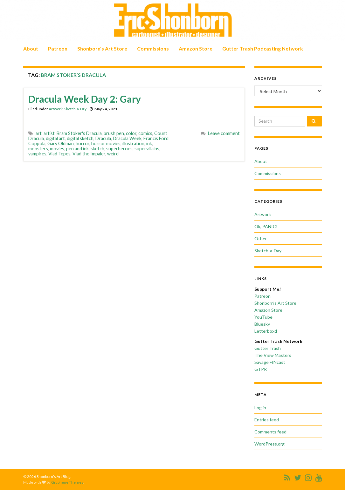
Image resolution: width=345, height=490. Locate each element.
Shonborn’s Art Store (102, 48)
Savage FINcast (269, 362)
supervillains (147, 148)
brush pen (114, 133)
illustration (133, 143)
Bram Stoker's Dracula (79, 133)
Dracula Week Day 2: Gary (84, 99)
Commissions (153, 48)
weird (113, 153)
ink (149, 143)
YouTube (263, 317)
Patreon (57, 48)
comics (145, 133)
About (30, 48)
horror (82, 143)
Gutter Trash (267, 348)
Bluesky (262, 324)
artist (49, 133)
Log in (260, 407)
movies (57, 148)
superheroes (119, 148)
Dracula (103, 138)
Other (260, 238)
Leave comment (224, 133)
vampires (37, 153)
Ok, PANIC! (266, 226)
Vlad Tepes (59, 153)
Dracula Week (127, 138)
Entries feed (266, 419)
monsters (38, 148)
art (39, 133)
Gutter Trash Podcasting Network (262, 48)
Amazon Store (195, 48)
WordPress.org (269, 443)
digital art (55, 138)
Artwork (56, 108)
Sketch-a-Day (75, 108)
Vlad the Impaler (88, 153)
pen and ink (77, 148)
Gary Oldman (60, 143)
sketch (97, 148)
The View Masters (272, 355)
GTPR (260, 369)
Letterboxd (265, 331)
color (131, 133)
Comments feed (270, 431)
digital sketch (80, 138)
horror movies (106, 143)
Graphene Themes (67, 482)
